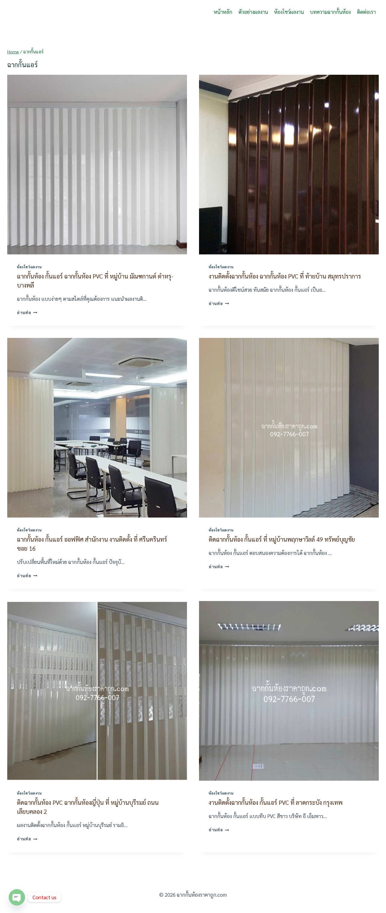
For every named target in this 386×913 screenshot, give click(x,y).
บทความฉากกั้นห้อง (330, 11)
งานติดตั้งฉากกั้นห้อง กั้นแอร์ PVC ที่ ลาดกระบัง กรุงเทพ (276, 802)
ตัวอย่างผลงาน (253, 11)
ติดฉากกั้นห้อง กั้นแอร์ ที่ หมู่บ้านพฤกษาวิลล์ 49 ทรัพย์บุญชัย (282, 539)
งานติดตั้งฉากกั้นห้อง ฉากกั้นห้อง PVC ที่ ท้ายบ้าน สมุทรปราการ (285, 276)
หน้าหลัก (223, 11)
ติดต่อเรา (366, 11)
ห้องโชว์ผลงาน (289, 11)
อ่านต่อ (27, 312)
